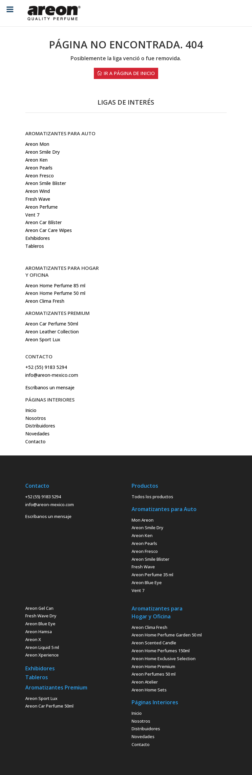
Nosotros (35, 418)
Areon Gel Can (39, 608)
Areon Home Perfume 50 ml (55, 293)
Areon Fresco (39, 175)
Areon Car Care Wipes (48, 230)
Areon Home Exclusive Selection (164, 658)
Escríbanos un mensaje (49, 387)
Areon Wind (37, 191)
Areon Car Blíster (43, 222)
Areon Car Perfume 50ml (49, 706)
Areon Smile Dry (42, 152)
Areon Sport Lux (41, 698)
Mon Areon (143, 520)
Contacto (35, 441)
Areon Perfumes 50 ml (154, 674)
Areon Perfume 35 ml (152, 575)
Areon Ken (36, 160)
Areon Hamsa (38, 631)
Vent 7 (32, 215)
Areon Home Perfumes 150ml (161, 651)
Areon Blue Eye (147, 582)
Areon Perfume (41, 207)
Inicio (30, 410)
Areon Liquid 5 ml (42, 647)
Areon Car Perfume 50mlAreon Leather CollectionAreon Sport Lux (52, 332)
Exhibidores (37, 238)
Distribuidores (40, 426)
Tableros (34, 246)
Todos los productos (152, 497)
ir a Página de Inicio (129, 73)
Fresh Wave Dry (40, 616)
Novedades (37, 433)
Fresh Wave (37, 199)
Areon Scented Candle (154, 643)
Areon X (33, 639)
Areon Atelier (145, 682)
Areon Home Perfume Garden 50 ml (167, 635)
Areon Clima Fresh (44, 301)
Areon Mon (37, 144)
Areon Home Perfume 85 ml (55, 285)
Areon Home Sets (149, 690)
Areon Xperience (42, 655)
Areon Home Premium (153, 666)
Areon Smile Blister (45, 183)
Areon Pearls (38, 168)
